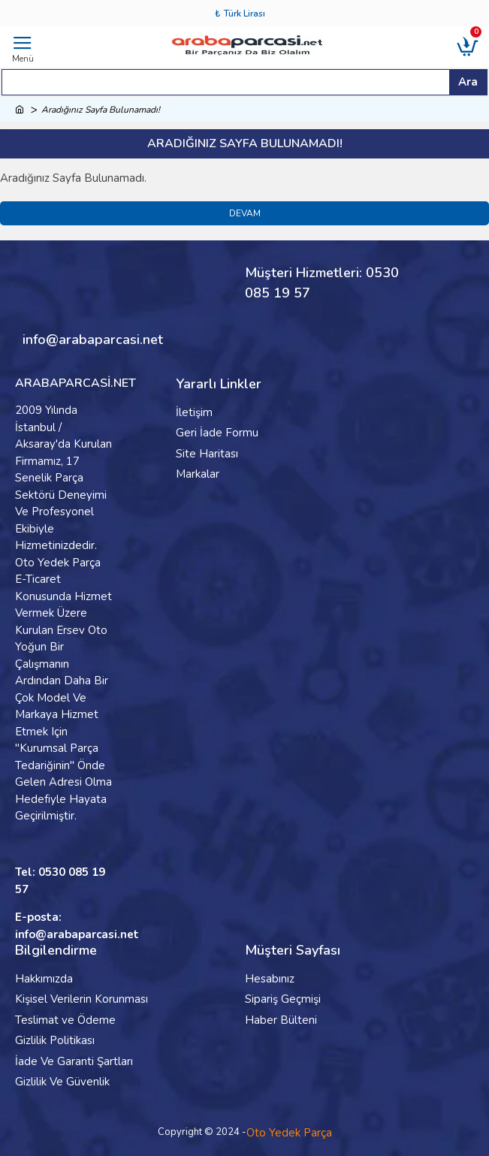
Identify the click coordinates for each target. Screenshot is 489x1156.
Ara (468, 81)
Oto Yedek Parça (289, 1132)
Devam (245, 213)
